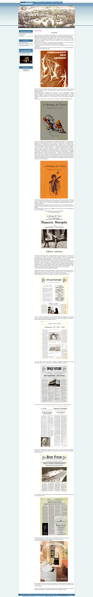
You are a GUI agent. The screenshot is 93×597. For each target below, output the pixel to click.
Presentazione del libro (26, 55)
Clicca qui (22, 35)
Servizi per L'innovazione (39, 596)
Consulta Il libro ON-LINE (25, 53)
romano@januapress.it (24, 45)
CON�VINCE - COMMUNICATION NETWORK (62, 596)
